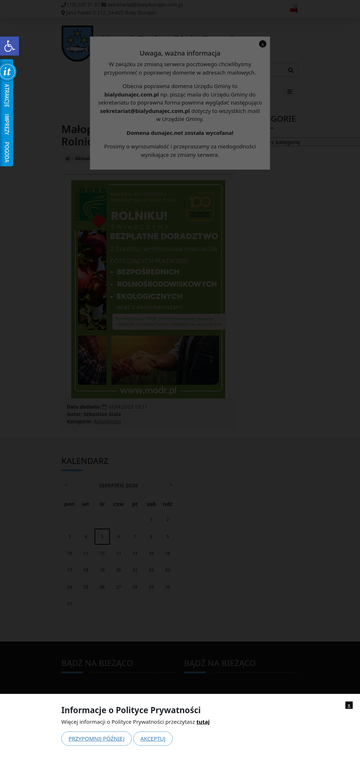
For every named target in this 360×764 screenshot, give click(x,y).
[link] (9, 46)
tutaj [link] (203, 721)
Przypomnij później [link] (97, 738)
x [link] (349, 704)
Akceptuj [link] (153, 738)
